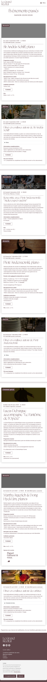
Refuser (21, 676)
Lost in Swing (26, 544)
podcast (13, 291)
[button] (8, 89)
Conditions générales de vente (37, 630)
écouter (19, 62)
